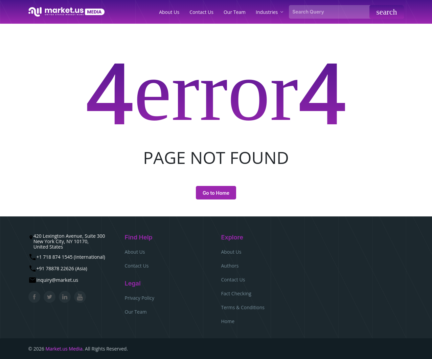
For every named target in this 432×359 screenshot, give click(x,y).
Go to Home (216, 193)
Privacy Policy (139, 298)
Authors (230, 265)
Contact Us (137, 265)
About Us (135, 252)
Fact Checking (236, 293)
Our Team (136, 312)
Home (228, 321)
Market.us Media (63, 348)
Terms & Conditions (243, 307)
